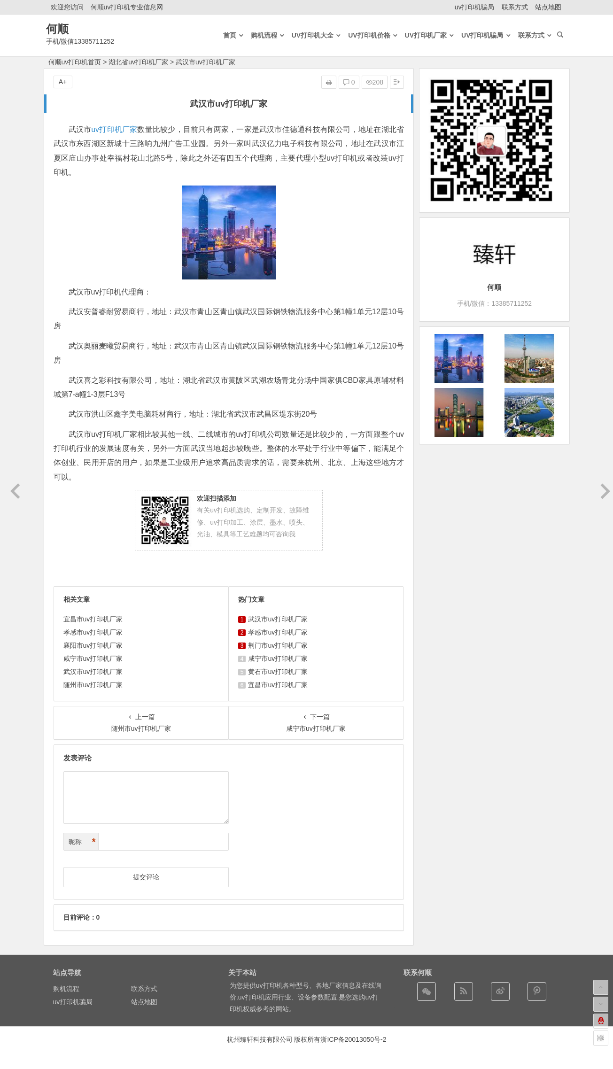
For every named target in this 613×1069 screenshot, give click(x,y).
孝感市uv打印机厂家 (93, 632)
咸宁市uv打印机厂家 (93, 658)
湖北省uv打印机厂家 (138, 62)
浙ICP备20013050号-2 (353, 1039)
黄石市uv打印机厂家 (278, 671)
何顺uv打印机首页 (74, 62)
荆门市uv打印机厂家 (278, 645)
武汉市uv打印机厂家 (93, 671)
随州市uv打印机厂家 (93, 685)
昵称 (82, 842)
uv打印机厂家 (114, 129)
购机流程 (66, 988)
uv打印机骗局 (475, 7)
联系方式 (515, 7)
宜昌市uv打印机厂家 (93, 619)
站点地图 (548, 7)
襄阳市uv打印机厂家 (93, 645)
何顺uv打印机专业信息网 (127, 7)
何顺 (57, 29)
